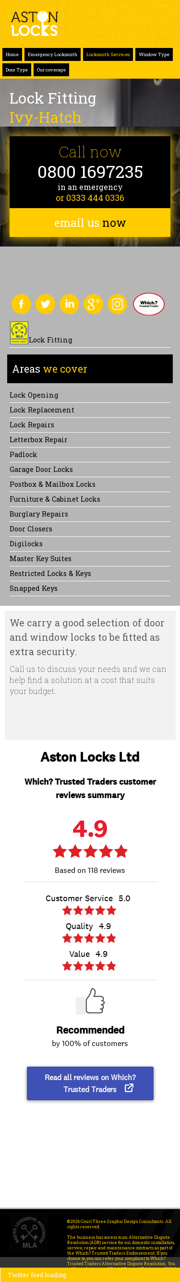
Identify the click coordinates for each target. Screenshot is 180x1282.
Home (12, 54)
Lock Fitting (50, 339)
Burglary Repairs (39, 513)
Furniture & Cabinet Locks (55, 499)
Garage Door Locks (41, 469)
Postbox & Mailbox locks (53, 484)
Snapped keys (34, 588)
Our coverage (51, 70)
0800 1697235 (90, 171)
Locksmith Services (108, 54)
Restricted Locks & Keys (50, 573)
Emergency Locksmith (52, 54)
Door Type (17, 70)
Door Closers (31, 528)
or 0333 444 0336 (90, 197)
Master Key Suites (41, 558)
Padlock (23, 454)
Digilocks (26, 543)
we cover (49, 369)
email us (90, 222)
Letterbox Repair (39, 439)
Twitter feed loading (37, 1275)
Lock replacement (42, 409)
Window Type (154, 54)
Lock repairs (32, 424)
